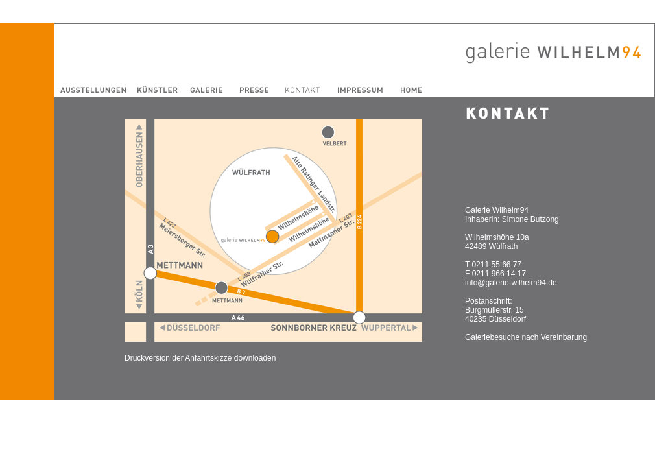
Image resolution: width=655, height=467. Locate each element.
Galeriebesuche (492, 337)
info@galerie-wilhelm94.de (511, 282)
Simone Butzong (530, 219)
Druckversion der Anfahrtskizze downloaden (200, 358)
